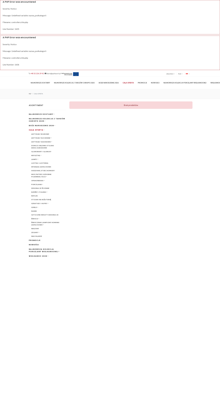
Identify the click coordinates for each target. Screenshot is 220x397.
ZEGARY (35, 232)
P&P (30, 93)
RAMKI (34, 211)
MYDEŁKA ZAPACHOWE (41, 167)
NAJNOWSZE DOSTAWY (42, 114)
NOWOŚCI (155, 83)
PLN (180, 74)
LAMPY (35, 159)
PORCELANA (37, 184)
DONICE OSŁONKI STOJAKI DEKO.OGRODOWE (42, 147)
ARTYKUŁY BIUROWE (40, 134)
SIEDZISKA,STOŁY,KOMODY (43, 171)
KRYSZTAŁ (36, 155)
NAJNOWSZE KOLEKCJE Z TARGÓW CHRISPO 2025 (47, 120)
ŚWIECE (35, 219)
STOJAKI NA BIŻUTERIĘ (41, 199)
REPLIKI (34, 196)
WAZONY (35, 229)
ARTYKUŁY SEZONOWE (41, 142)
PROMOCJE (142, 83)
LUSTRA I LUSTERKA (39, 163)
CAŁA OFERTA (37, 130)
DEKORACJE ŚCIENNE (40, 188)
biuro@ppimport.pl (54, 73)
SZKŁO (34, 207)
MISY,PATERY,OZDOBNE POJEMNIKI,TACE (41, 175)
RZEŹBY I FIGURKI (39, 192)
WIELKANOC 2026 (39, 256)
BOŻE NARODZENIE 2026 (42, 125)
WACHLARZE (36, 236)
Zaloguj (170, 74)
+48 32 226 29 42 (37, 73)
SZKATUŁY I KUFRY (40, 203)
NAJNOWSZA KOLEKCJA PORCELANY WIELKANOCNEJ (44, 250)
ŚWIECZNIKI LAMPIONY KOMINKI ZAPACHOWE (45, 224)
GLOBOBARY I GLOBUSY (41, 151)
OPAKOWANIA (38, 180)
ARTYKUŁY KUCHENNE (41, 138)
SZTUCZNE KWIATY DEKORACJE (45, 215)
